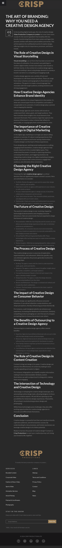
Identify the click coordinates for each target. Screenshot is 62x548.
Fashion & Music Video (13, 484)
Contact (34, 489)
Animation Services (12, 493)
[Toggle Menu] (3, 3)
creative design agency (34, 174)
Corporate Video (11, 480)
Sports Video (10, 489)
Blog (33, 493)
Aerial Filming (10, 498)
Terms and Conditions (39, 480)
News (34, 498)
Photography (10, 507)
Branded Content (11, 475)
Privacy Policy (36, 484)
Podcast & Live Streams (13, 502)
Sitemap (34, 475)
